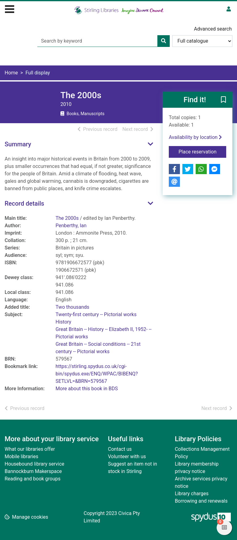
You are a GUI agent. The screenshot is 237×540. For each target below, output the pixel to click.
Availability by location (195, 137)
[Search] (163, 41)
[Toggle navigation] (9, 8)
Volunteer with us (127, 456)
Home (11, 73)
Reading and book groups (32, 479)
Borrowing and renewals (201, 501)
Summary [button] (18, 144)
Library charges (191, 493)
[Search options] (202, 41)
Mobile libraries (21, 456)
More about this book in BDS (87, 388)
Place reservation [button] (203, 151)
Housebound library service (34, 464)
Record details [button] (24, 203)
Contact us (120, 449)
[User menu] (229, 9)
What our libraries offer (30, 449)
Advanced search (213, 29)
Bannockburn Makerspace (33, 471)
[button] (223, 100)
